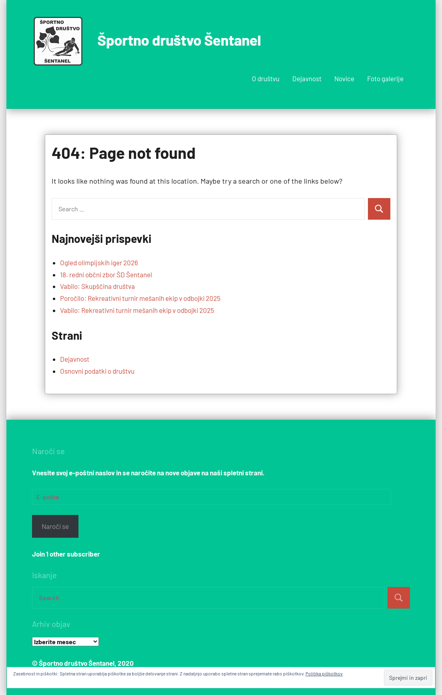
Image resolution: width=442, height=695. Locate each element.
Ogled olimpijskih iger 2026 (99, 262)
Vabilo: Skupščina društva (97, 286)
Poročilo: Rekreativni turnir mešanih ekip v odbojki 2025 (140, 298)
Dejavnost (306, 78)
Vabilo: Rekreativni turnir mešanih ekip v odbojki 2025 (137, 310)
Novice (344, 78)
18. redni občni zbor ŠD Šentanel (106, 274)
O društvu (265, 78)
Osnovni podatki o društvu (97, 371)
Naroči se (55, 526)
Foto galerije (385, 78)
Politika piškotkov (324, 673)
